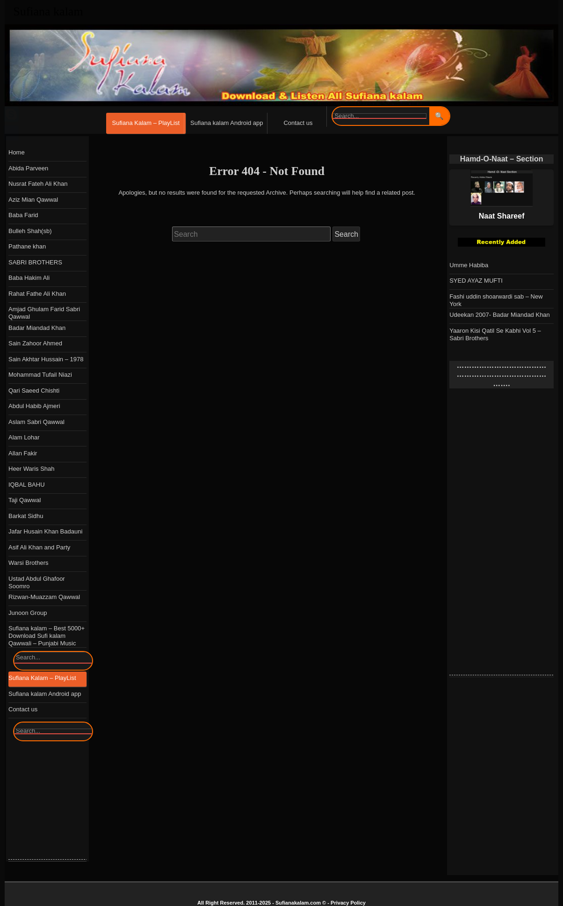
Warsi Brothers (28, 562)
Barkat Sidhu (25, 515)
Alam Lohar (23, 437)
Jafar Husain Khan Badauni (45, 531)
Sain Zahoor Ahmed (35, 343)
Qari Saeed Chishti (33, 390)
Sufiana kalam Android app (226, 122)
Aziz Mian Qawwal (33, 199)
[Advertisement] (506, 534)
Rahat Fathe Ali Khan (37, 293)
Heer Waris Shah (31, 468)
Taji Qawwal (24, 500)
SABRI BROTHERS (35, 262)
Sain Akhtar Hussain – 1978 (45, 359)
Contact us (297, 122)
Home (16, 152)
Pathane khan (27, 246)
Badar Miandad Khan (36, 327)
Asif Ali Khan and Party (39, 547)
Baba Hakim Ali (29, 277)
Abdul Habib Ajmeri (34, 405)
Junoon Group (27, 612)
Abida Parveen (28, 168)
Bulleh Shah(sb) (30, 230)
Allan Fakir (22, 453)
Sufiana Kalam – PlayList (146, 122)
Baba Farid (23, 215)
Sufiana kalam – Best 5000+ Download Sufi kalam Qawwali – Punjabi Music (46, 636)
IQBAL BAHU (26, 484)
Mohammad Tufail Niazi (40, 374)
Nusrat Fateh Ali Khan (37, 183)
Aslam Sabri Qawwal (36, 421)
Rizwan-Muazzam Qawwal (44, 596)
